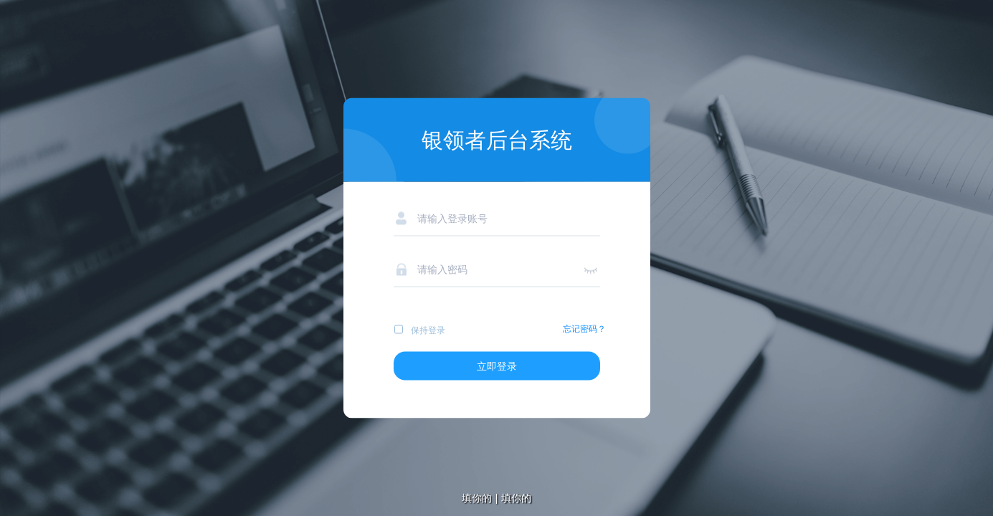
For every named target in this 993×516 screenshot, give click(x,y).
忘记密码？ (584, 329)
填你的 (516, 498)
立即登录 (497, 366)
